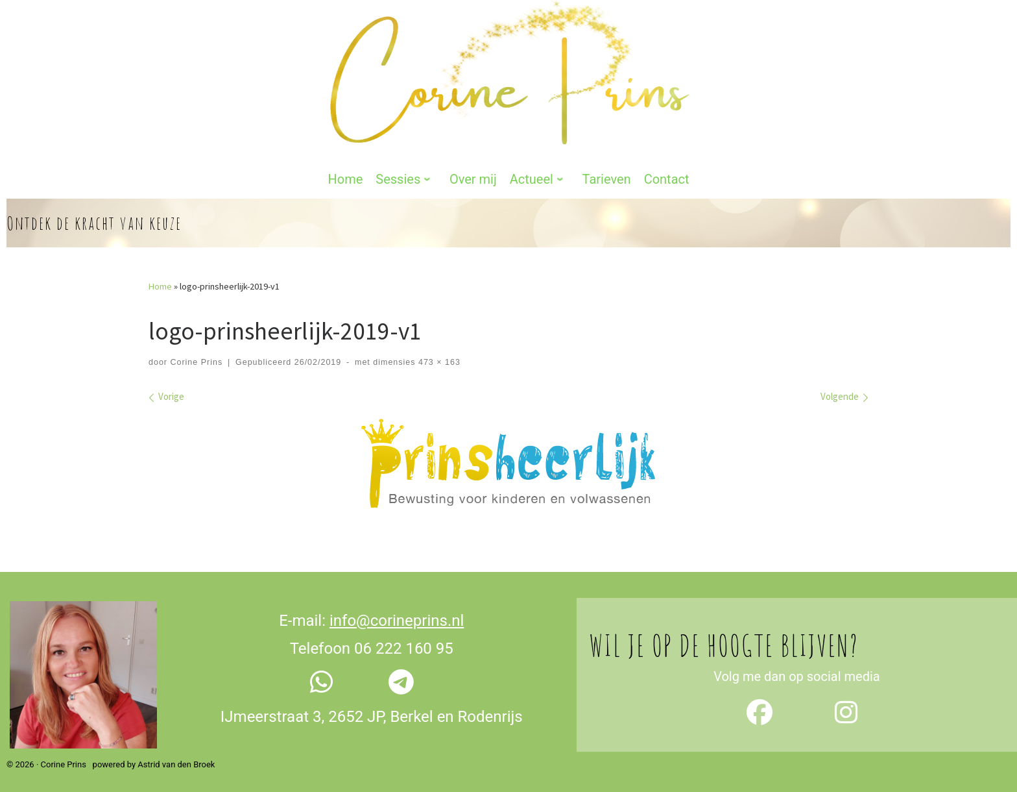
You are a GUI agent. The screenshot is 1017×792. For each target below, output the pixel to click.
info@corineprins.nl (396, 612)
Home (160, 278)
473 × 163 (437, 353)
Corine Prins (196, 353)
